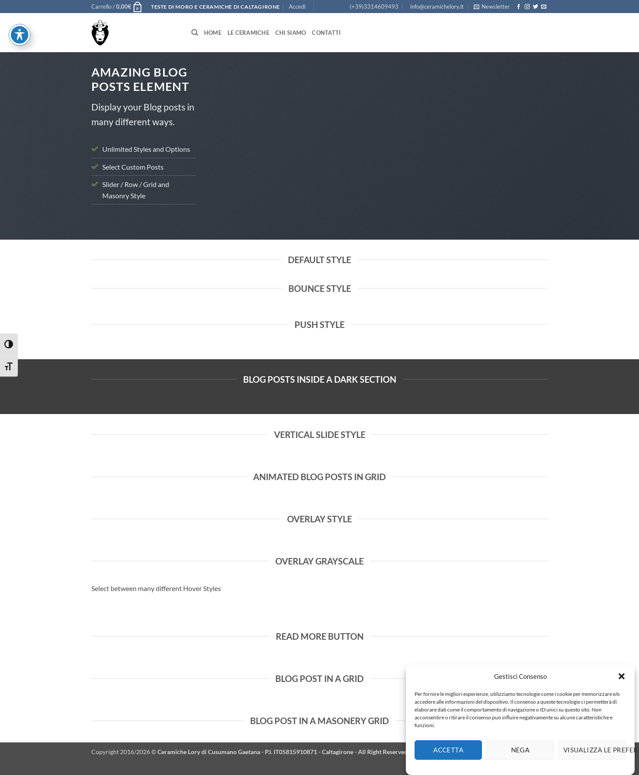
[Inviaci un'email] (543, 7)
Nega (520, 758)
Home (212, 32)
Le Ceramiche (248, 32)
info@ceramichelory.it (437, 6)
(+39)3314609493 (374, 6)
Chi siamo (290, 32)
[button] (621, 684)
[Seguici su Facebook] (518, 7)
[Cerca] (194, 32)
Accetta (448, 758)
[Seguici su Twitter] (535, 7)
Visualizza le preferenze (594, 758)
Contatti (326, 32)
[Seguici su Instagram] (527, 7)
